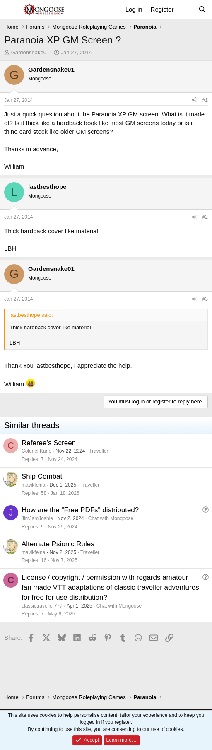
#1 (205, 100)
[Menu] (11, 9)
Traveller (98, 451)
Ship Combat (42, 476)
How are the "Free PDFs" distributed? (80, 510)
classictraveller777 (42, 606)
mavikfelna (33, 485)
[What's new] (186, 9)
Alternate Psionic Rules (58, 544)
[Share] (194, 100)
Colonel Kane (36, 451)
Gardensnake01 (30, 52)
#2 (205, 217)
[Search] (202, 9)
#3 (205, 299)
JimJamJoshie (37, 518)
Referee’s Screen (49, 443)
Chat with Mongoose (110, 518)
